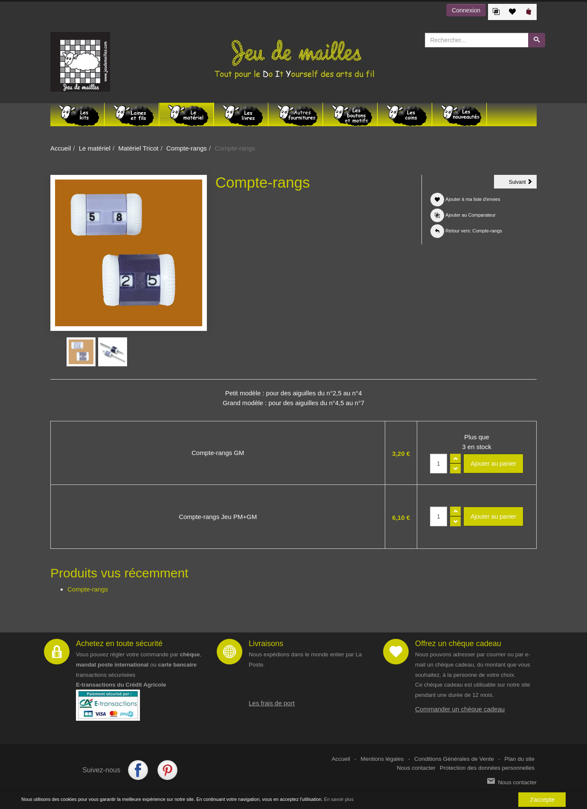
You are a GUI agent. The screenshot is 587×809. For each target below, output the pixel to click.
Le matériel (94, 148)
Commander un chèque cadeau (460, 709)
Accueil (60, 148)
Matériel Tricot (138, 148)
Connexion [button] (466, 10)
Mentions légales (382, 759)
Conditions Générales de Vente (454, 759)
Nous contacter (416, 768)
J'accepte (542, 799)
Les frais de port (272, 703)
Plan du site (519, 759)
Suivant (523, 183)
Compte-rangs (186, 148)
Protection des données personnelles (487, 768)
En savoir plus (339, 799)
